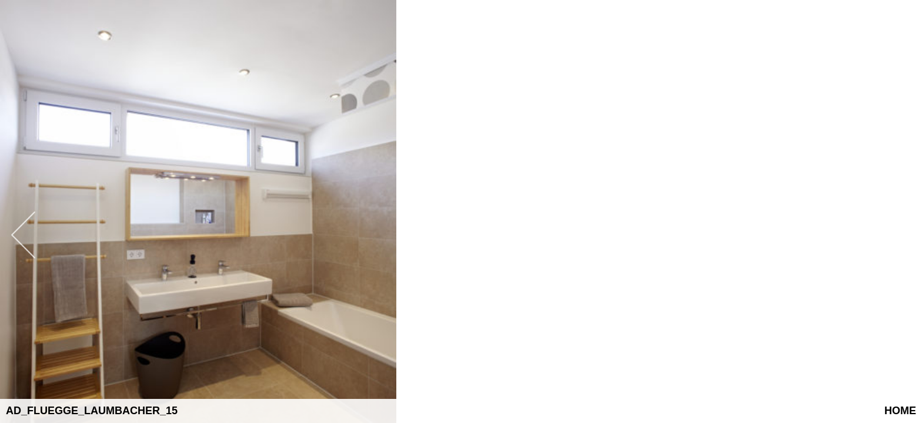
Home (900, 411)
